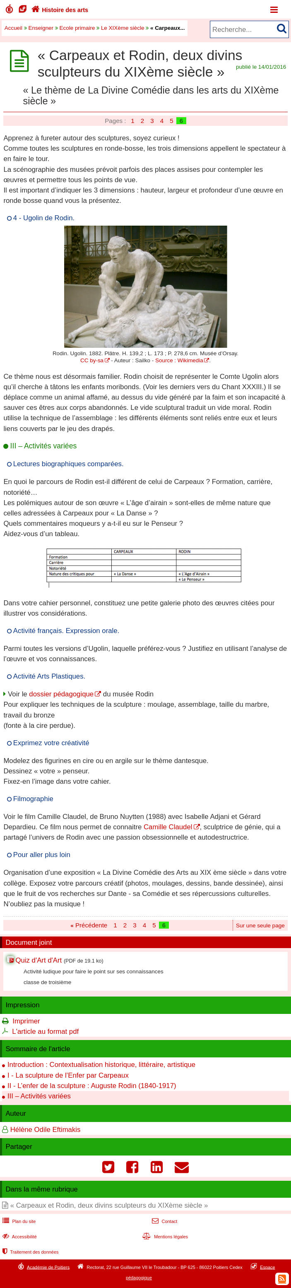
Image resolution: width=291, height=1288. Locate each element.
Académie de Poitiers (48, 1266)
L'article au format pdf (45, 1031)
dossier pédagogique (61, 694)
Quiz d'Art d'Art (38, 960)
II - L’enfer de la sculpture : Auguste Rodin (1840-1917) (91, 1086)
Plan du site (18, 1221)
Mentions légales (164, 1236)
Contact (163, 1221)
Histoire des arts (58, 10)
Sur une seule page (260, 925)
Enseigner (41, 28)
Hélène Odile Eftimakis (45, 1130)
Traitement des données (29, 1251)
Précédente (88, 925)
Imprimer (26, 1021)
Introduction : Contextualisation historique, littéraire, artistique (101, 1065)
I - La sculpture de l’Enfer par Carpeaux (68, 1075)
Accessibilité (19, 1236)
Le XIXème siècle (122, 28)
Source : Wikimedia (179, 360)
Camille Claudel (168, 827)
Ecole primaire (77, 28)
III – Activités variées (39, 1096)
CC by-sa (91, 360)
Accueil (13, 28)
